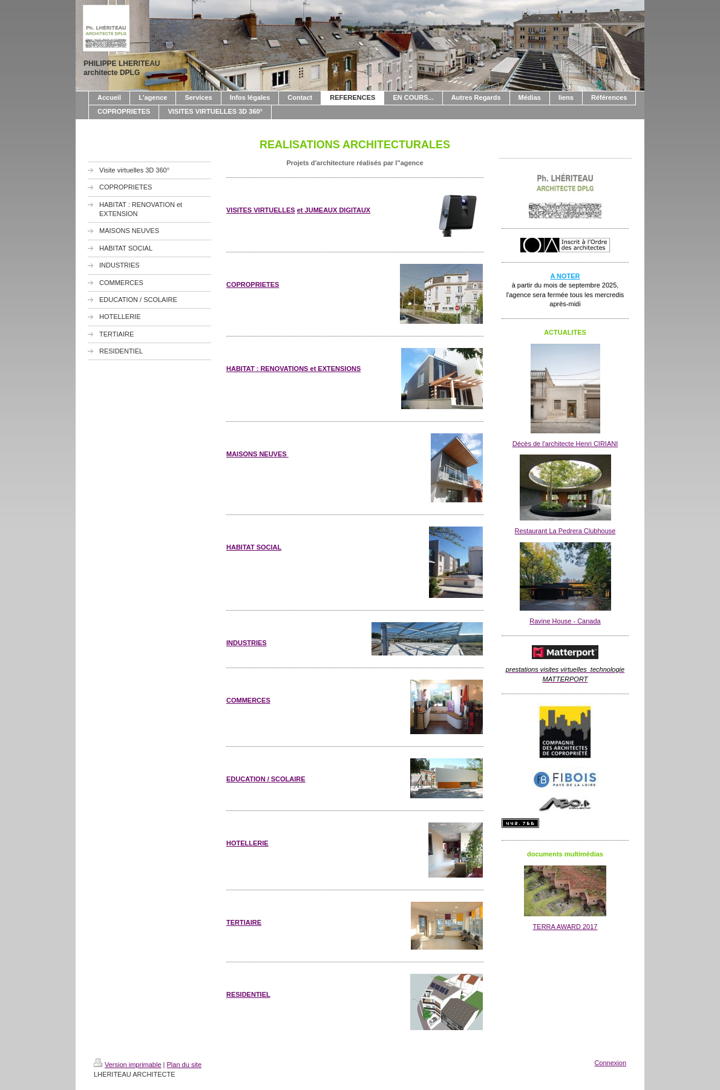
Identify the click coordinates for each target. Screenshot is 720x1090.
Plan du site (184, 1064)
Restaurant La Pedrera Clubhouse (565, 530)
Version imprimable (128, 1064)
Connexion (610, 1062)
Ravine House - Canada (564, 621)
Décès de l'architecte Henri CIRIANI (565, 443)
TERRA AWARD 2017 (565, 926)
